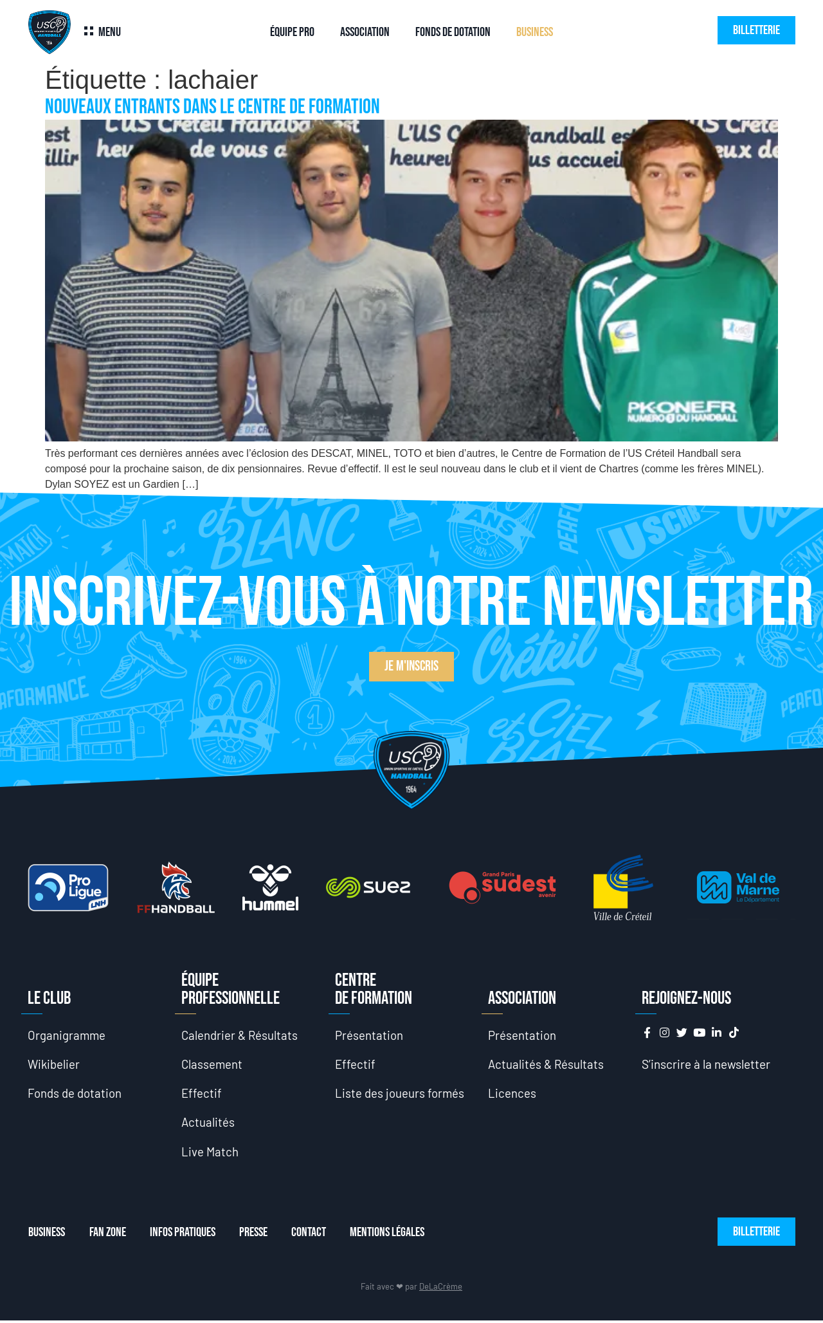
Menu (109, 32)
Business (534, 32)
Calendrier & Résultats (240, 1035)
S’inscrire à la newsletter (706, 1064)
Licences (512, 1094)
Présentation (369, 1035)
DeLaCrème (440, 1289)
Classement (212, 1064)
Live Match (210, 1153)
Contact (315, 1235)
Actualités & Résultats (547, 1064)
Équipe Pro (292, 32)
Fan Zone (108, 1235)
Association (365, 32)
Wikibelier (54, 1064)
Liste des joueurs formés (400, 1094)
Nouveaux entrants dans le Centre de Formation (212, 107)
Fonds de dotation (453, 32)
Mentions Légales (395, 1235)
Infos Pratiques (185, 1235)
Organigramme (67, 1035)
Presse (258, 1235)
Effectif (201, 1094)
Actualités (208, 1123)
